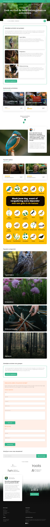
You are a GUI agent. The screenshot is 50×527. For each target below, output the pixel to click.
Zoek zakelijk (5, 513)
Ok (45, 1)
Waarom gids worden (6, 519)
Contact (4, 515)
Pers (3, 514)
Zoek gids (27, 510)
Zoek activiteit (27, 509)
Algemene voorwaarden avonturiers (31, 512)
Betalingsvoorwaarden (6, 512)
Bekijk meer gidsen (6, 161)
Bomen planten (5, 510)
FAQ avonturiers (28, 511)
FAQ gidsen (4, 521)
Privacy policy (5, 511)
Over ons (4, 509)
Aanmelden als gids (6, 520)
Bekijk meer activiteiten (7, 89)
